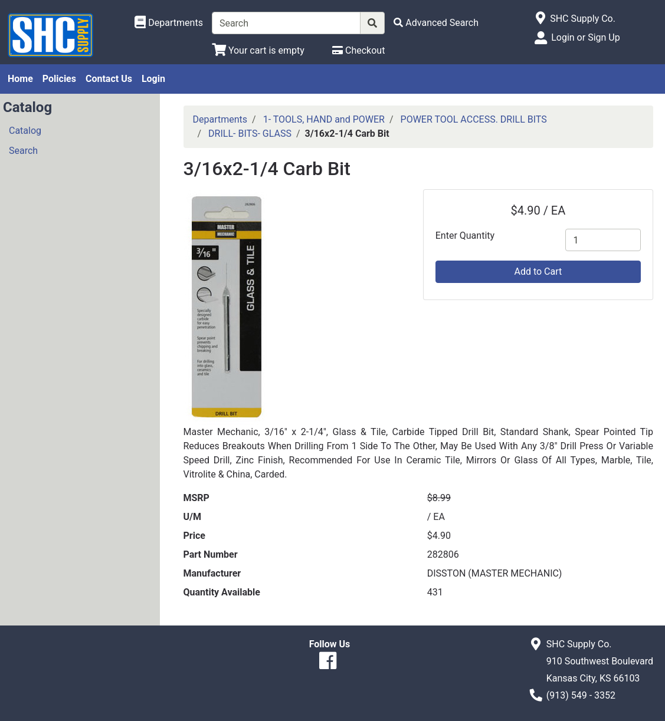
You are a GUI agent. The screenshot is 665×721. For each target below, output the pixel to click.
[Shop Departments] (169, 23)
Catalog (25, 130)
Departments (220, 119)
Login (153, 78)
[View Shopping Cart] (258, 50)
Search (23, 150)
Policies (59, 78)
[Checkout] (358, 50)
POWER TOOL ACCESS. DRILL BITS (474, 119)
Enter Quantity (464, 235)
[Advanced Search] (436, 22)
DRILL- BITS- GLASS (249, 133)
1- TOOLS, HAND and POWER (324, 119)
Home (20, 78)
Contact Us (109, 78)
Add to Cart (538, 271)
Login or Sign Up (585, 37)
